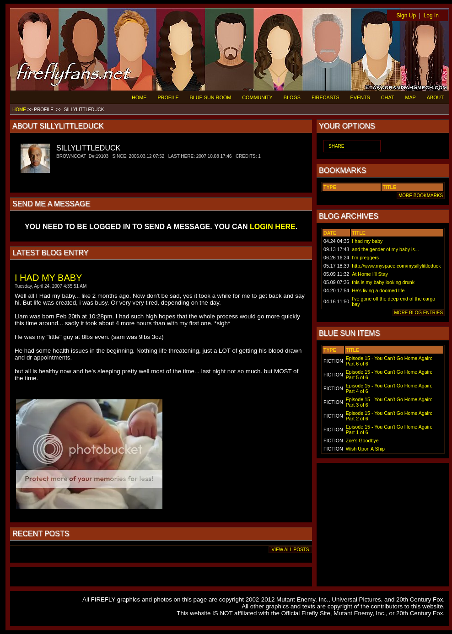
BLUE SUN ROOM (210, 97)
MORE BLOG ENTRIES (418, 312)
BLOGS (292, 97)
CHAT (387, 97)
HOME (139, 97)
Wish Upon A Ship (365, 448)
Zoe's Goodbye (362, 440)
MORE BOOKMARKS (420, 195)
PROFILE (167, 97)
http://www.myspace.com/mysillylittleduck (396, 266)
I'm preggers (365, 257)
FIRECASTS (325, 97)
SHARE (336, 146)
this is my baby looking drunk (383, 282)
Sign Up (406, 15)
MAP (410, 97)
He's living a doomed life (378, 290)
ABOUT (435, 97)
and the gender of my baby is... (385, 249)
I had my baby (367, 241)
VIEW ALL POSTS (290, 549)
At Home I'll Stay (369, 274)
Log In (431, 15)
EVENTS (360, 97)
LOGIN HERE (273, 227)
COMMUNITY (257, 97)
